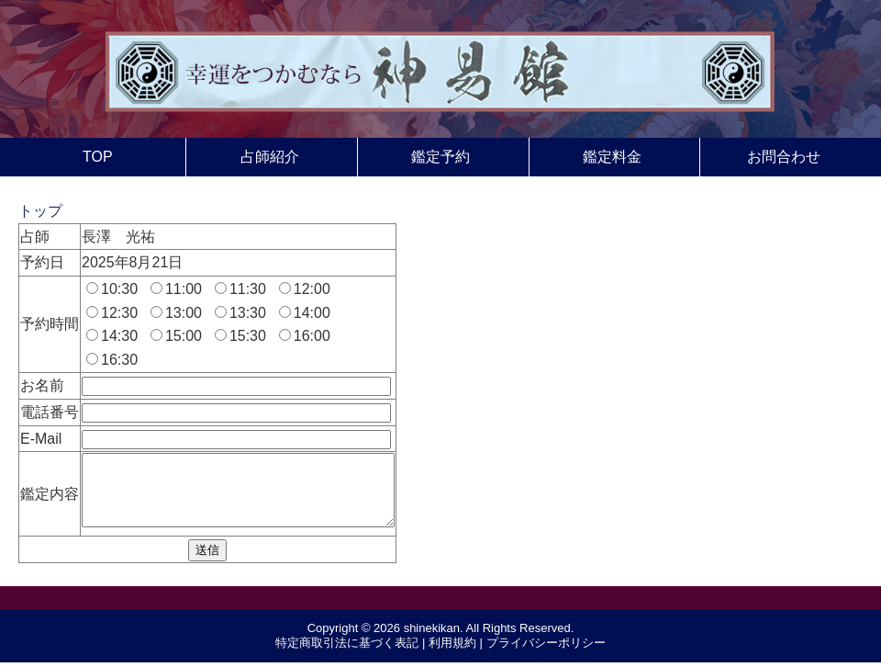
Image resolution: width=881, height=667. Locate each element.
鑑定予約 (440, 156)
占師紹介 (269, 156)
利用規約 (452, 656)
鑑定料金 (612, 156)
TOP (98, 156)
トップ (40, 211)
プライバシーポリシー (546, 656)
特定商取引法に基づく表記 (346, 656)
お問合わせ (783, 156)
